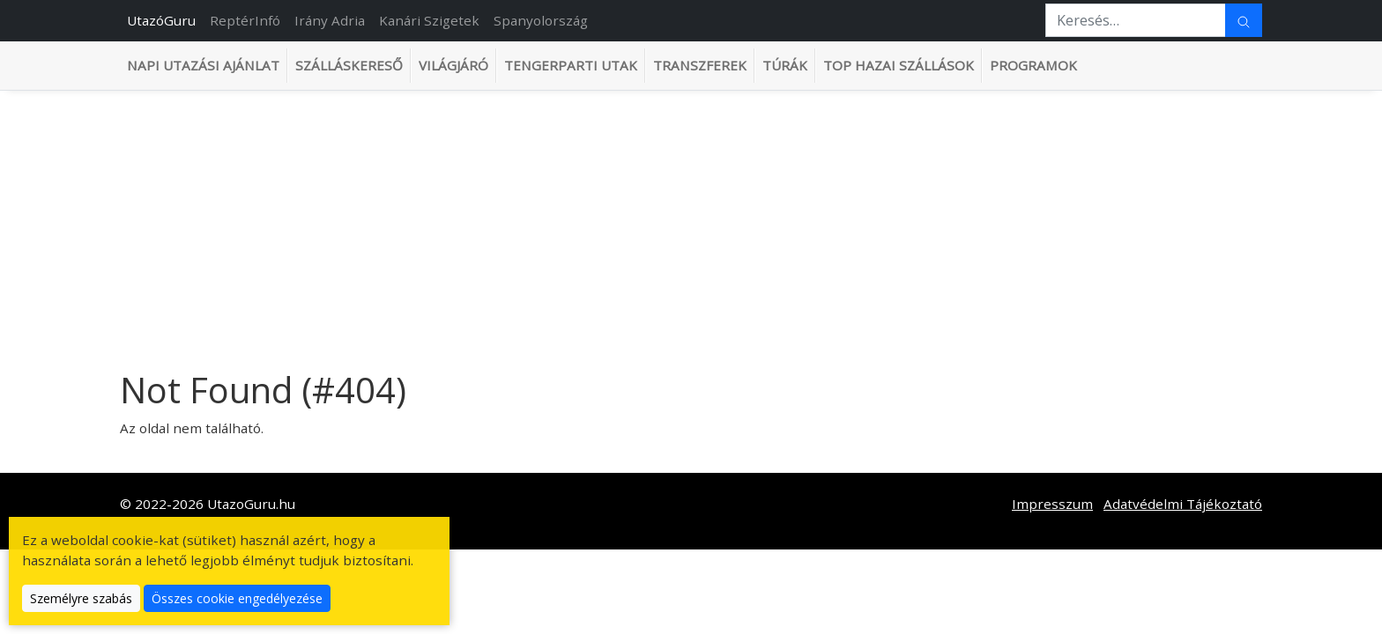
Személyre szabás (81, 598)
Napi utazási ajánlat (203, 65)
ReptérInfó (245, 20)
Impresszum (1052, 503)
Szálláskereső (349, 65)
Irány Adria (329, 20)
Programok (1033, 65)
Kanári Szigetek (429, 20)
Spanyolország (541, 20)
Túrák (784, 65)
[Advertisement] (691, 223)
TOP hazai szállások (898, 65)
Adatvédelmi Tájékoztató (1182, 503)
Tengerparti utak (570, 65)
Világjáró (453, 65)
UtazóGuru (161, 20)
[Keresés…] (1135, 20)
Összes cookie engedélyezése (237, 598)
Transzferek (700, 65)
